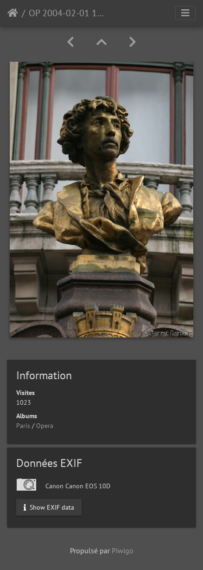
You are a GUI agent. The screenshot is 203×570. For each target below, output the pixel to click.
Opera (44, 425)
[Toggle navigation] (185, 13)
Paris (23, 425)
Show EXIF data (49, 507)
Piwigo (122, 550)
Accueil (12, 13)
